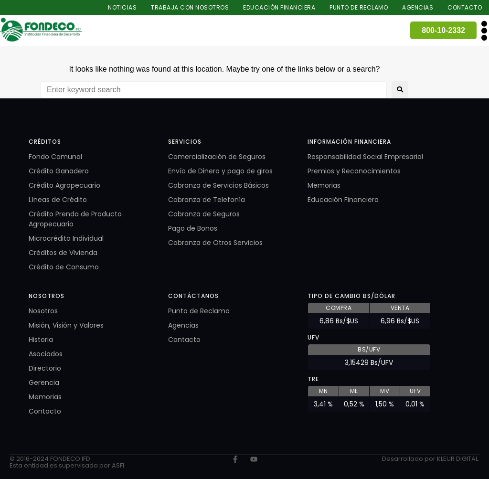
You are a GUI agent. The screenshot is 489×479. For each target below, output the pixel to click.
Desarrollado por (409, 458)
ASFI (118, 465)
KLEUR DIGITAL (457, 458)
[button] (484, 30)
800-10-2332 (443, 30)
